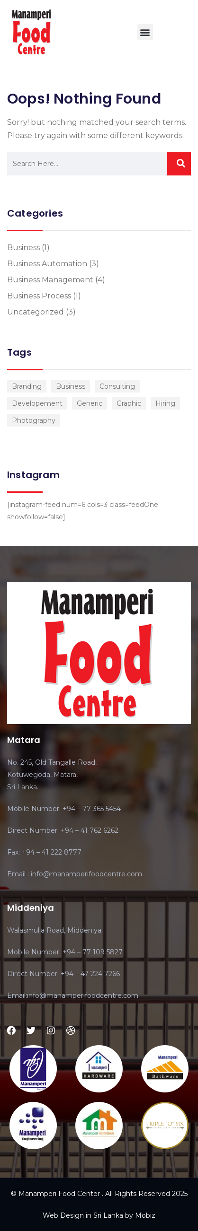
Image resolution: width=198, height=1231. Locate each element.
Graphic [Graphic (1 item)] (129, 403)
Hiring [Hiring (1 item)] (165, 403)
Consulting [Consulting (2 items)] (117, 386)
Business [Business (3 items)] (70, 386)
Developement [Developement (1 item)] (37, 403)
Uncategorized (35, 311)
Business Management (50, 279)
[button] (145, 32)
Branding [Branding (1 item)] (27, 386)
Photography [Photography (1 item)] (33, 420)
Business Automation (47, 263)
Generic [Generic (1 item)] (89, 403)
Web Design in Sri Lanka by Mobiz (99, 1215)
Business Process (39, 295)
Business (23, 247)
